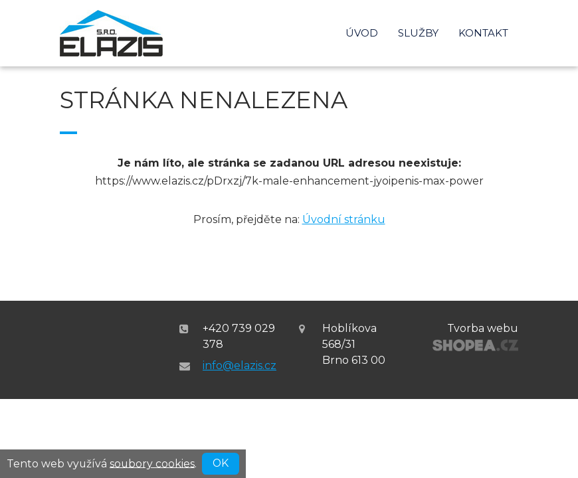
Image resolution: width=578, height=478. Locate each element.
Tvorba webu (482, 328)
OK (221, 463)
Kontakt (483, 33)
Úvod (361, 33)
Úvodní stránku (343, 219)
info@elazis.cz (239, 365)
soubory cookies (152, 463)
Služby (418, 33)
